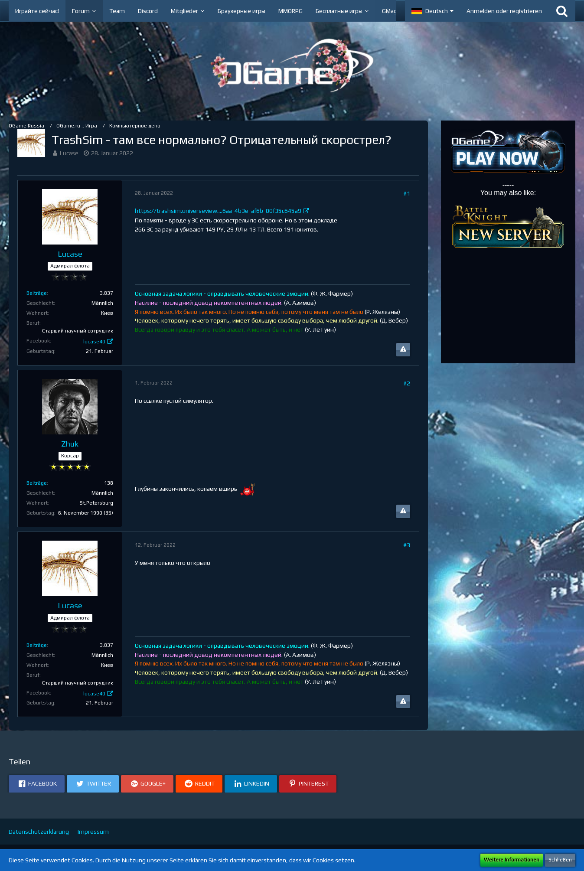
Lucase (69, 153)
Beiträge (36, 293)
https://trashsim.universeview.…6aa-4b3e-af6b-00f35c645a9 (218, 210)
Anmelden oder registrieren (504, 10)
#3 (406, 545)
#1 (406, 193)
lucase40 (94, 342)
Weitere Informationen (511, 860)
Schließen (560, 860)
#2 (406, 383)
